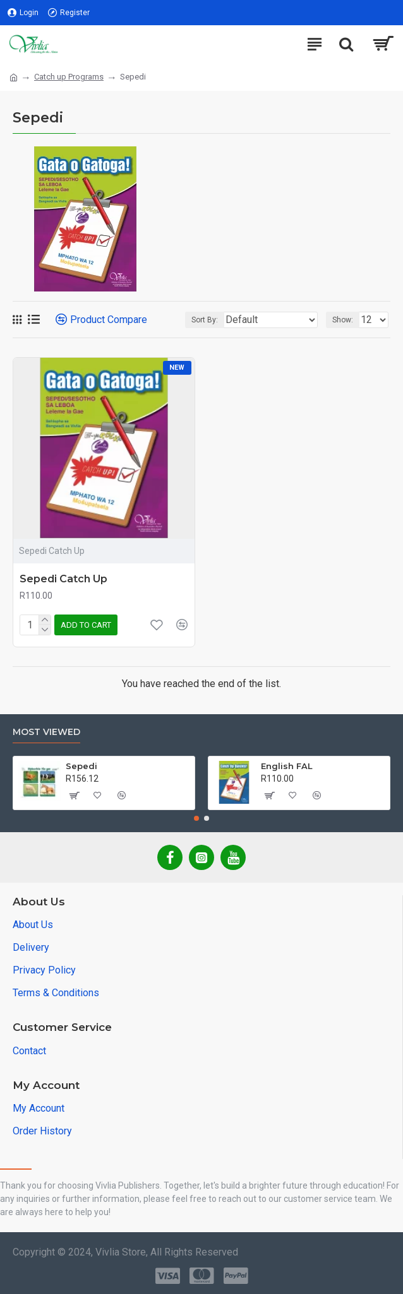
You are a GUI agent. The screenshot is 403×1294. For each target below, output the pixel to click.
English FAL (287, 766)
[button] (196, 818)
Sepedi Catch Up (63, 579)
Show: (342, 319)
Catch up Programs (69, 76)
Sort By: (204, 319)
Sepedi (81, 766)
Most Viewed (46, 732)
